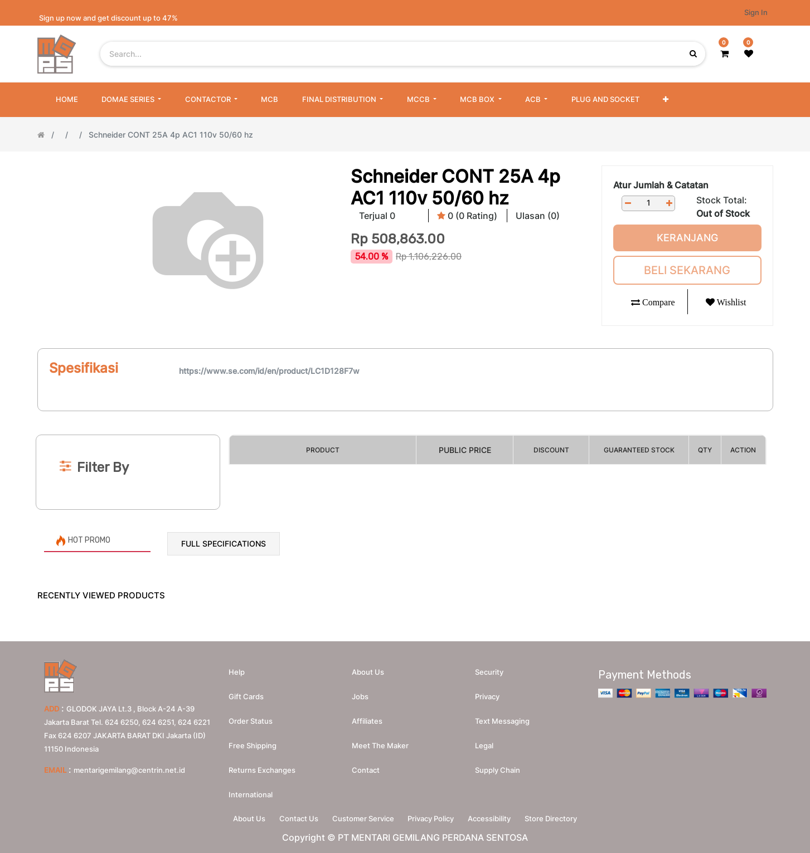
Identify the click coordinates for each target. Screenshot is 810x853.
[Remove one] (627, 203)
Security (489, 669)
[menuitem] (67, 100)
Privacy (487, 694)
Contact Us (293, 817)
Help (237, 669)
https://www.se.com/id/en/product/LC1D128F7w (269, 371)
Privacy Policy (433, 817)
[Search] (405, 416)
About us (368, 669)
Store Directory (559, 817)
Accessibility (494, 817)
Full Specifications (223, 543)
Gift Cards (246, 694)
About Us (241, 817)
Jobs (360, 694)
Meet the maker (380, 743)
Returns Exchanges (262, 767)
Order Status (251, 718)
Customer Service (361, 817)
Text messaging (502, 718)
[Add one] (669, 203)
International (251, 792)
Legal (484, 743)
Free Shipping (253, 743)
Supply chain (497, 767)
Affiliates (367, 718)
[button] (666, 100)
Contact (366, 767)
